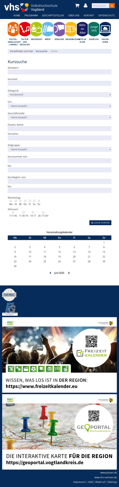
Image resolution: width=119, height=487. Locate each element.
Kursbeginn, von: (17, 177)
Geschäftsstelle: (16, 113)
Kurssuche (41, 51)
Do (25, 203)
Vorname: (13, 133)
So (39, 203)
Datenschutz (106, 15)
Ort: (10, 102)
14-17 (33, 214)
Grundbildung (70, 39)
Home (16, 15)
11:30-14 (23, 214)
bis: (10, 165)
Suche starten (100, 222)
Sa (34, 203)
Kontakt (89, 15)
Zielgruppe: (14, 145)
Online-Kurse (105, 40)
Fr (30, 203)
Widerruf (100, 482)
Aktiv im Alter (82, 40)
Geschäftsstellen (53, 15)
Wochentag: (14, 197)
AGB (90, 482)
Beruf (48, 39)
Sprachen (59, 39)
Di (16, 203)
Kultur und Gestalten (25, 42)
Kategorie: (13, 90)
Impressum (79, 482)
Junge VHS (94, 39)
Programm (31, 15)
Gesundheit (36, 39)
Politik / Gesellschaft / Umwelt (13, 42)
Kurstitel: (13, 79)
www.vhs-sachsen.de (105, 477)
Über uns (73, 15)
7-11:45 (13, 214)
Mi (20, 203)
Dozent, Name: (16, 124)
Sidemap (112, 482)
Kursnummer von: (17, 156)
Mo (11, 203)
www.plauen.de (108, 472)
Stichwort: (13, 67)
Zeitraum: (13, 209)
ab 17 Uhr (43, 214)
